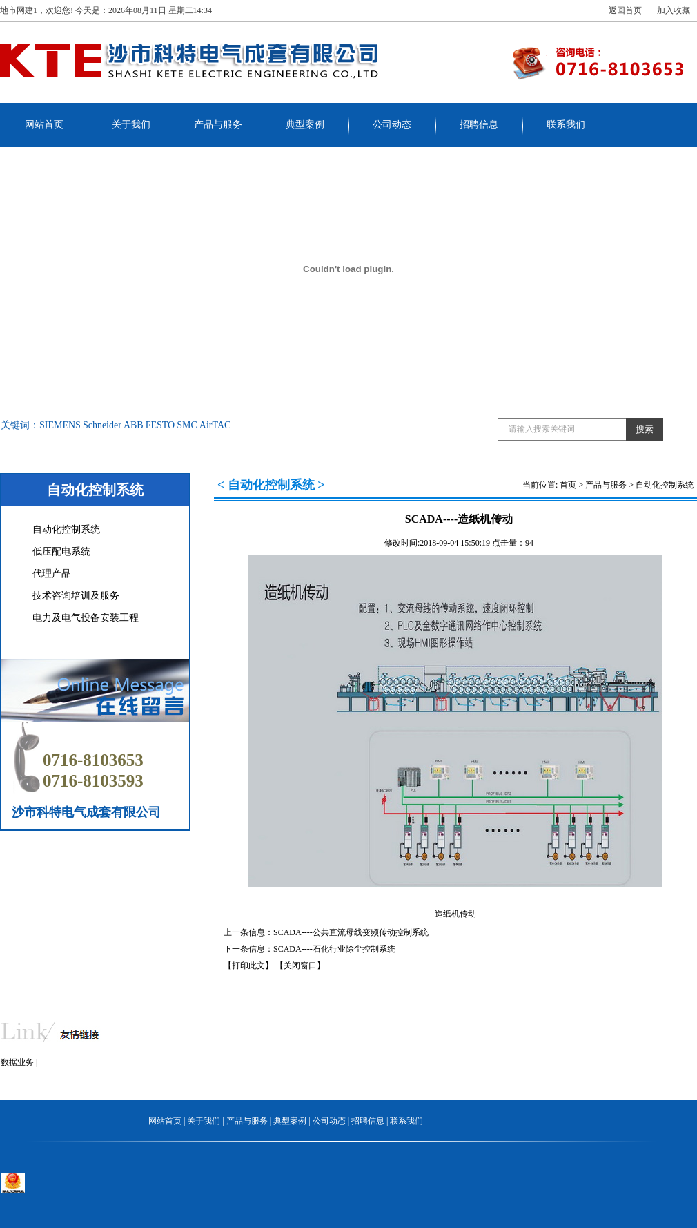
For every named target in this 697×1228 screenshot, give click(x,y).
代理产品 (51, 573)
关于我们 (131, 124)
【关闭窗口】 (300, 965)
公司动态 (392, 124)
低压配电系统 (61, 551)
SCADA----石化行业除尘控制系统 (334, 949)
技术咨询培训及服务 (75, 596)
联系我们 (566, 124)
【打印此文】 (248, 965)
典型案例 (305, 124)
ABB (134, 425)
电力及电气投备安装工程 (85, 618)
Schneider (102, 425)
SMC (187, 425)
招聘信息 (479, 124)
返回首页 (625, 10)
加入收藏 (673, 10)
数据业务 (17, 1062)
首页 (568, 485)
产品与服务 (218, 124)
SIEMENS (60, 425)
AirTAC (215, 425)
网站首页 (44, 124)
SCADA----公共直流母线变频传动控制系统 (351, 932)
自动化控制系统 (66, 529)
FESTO (160, 425)
